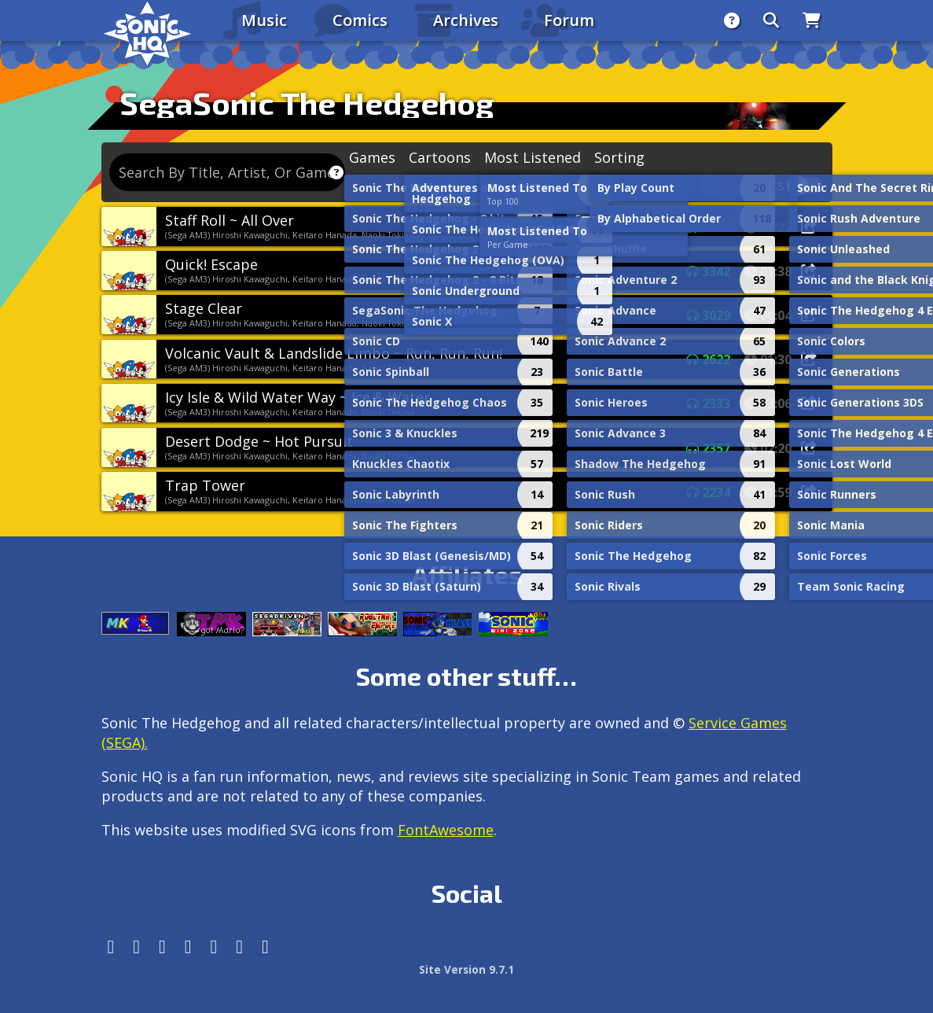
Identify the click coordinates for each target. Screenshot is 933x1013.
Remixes (670, 186)
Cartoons (440, 157)
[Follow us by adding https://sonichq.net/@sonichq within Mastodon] (111, 946)
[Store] (811, 20)
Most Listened (532, 157)
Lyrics (764, 186)
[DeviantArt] (214, 946)
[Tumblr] (188, 946)
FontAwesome (446, 829)
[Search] (771, 20)
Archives (465, 20)
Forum (569, 20)
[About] (731, 20)
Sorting (619, 157)
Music (264, 20)
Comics (360, 20)
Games (372, 157)
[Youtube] (239, 946)
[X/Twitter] (162, 946)
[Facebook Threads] (265, 946)
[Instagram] (136, 946)
